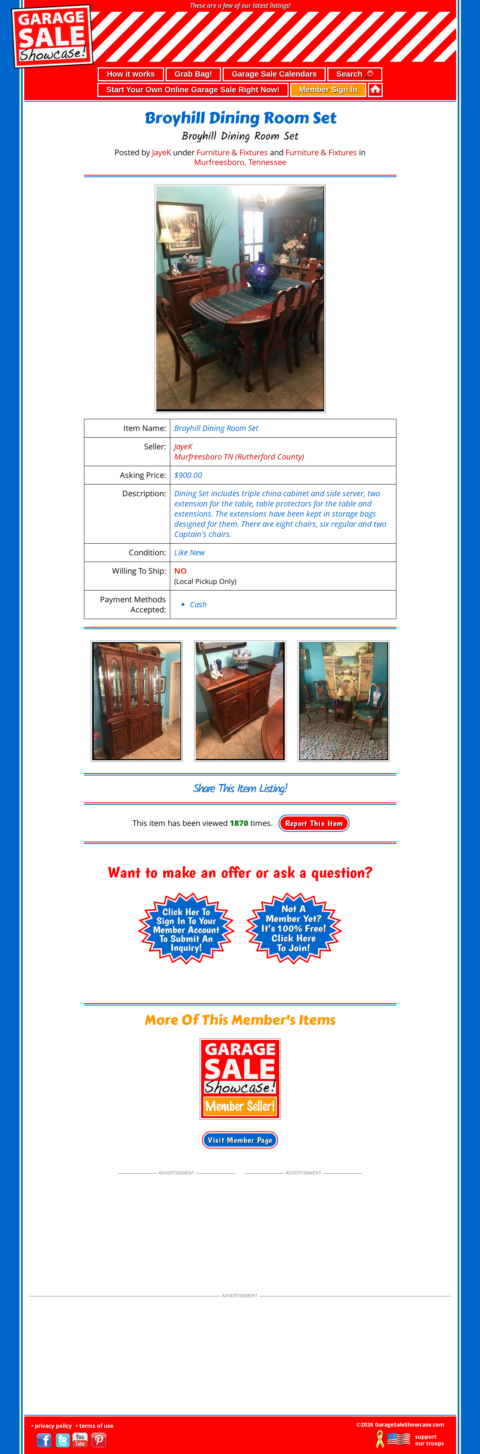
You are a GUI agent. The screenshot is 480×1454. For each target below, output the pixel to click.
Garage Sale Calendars (274, 74)
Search (354, 74)
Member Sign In (328, 89)
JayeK (161, 152)
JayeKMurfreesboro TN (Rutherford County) (239, 451)
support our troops (429, 1440)
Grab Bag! (193, 74)
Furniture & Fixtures (232, 152)
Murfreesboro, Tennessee (240, 162)
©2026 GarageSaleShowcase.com (400, 1424)
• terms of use (94, 1425)
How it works (131, 74)
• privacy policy (51, 1425)
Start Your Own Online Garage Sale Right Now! (193, 89)
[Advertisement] (176, 1225)
